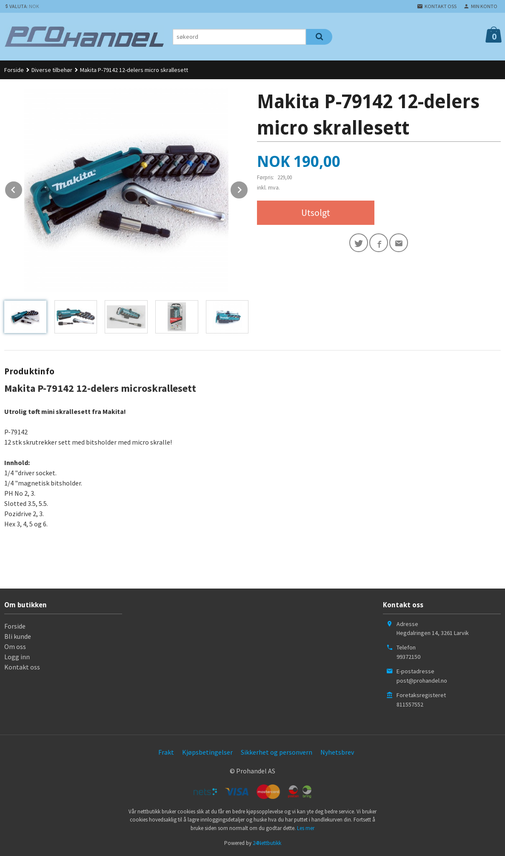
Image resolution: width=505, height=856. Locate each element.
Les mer (305, 828)
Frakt (166, 752)
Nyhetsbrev (337, 752)
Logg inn (17, 656)
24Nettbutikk (267, 843)
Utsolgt (315, 212)
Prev (22, 188)
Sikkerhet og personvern (276, 752)
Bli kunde (17, 636)
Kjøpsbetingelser (207, 752)
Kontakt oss (22, 667)
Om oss (15, 646)
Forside (14, 70)
